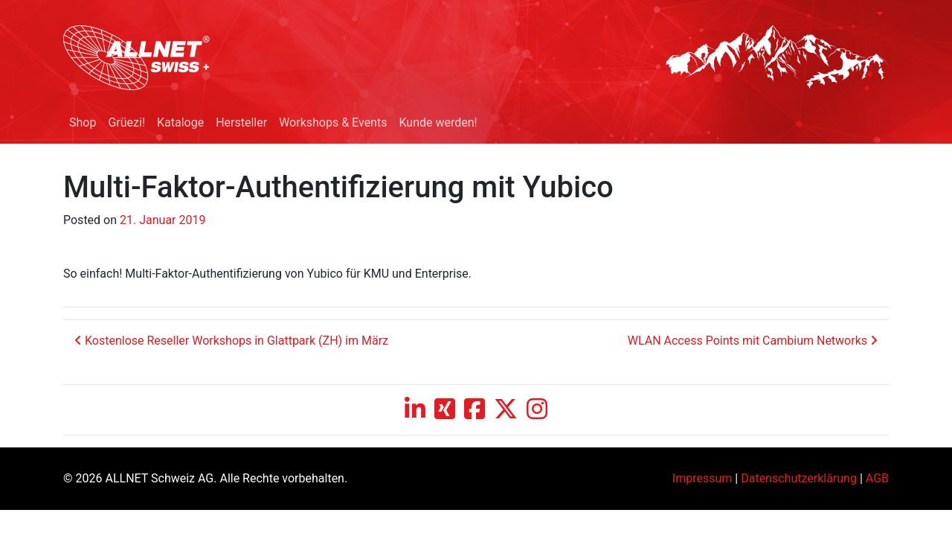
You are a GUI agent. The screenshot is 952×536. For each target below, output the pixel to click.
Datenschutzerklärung (799, 478)
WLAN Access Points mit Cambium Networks (753, 341)
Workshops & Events (333, 122)
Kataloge (180, 122)
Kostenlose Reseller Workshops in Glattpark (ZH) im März (231, 341)
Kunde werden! (438, 122)
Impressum (702, 478)
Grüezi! (126, 122)
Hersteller (241, 122)
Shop (82, 122)
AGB (877, 478)
